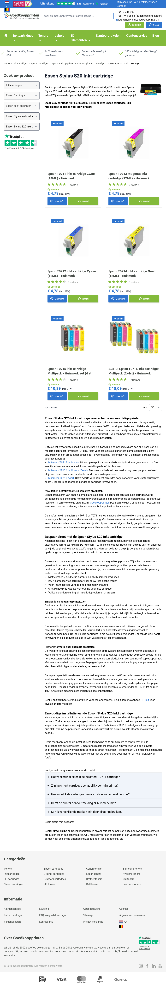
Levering (44, 908)
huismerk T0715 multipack (63, 462)
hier (47, 106)
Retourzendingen (13, 915)
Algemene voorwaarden (132, 915)
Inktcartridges (20, 63)
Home (7, 63)
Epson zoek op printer (63, 63)
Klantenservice (12, 908)
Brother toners (94, 879)
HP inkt (145, 700)
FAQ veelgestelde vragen (53, 915)
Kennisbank (46, 921)
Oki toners (128, 879)
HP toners (49, 884)
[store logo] (22, 15)
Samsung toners (132, 868)
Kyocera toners (131, 873)
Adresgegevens (91, 908)
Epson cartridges (53, 868)
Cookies (123, 908)
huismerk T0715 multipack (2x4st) (68, 470)
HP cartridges (11, 879)
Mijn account (124, 2)
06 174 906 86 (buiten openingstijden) (140, 15)
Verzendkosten (12, 921)
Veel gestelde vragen (145, 2)
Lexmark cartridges (55, 879)
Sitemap (88, 915)
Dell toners (92, 884)
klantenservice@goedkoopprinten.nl (138, 19)
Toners (8, 868)
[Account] (135, 25)
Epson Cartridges (39, 63)
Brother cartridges (54, 873)
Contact (121, 5)
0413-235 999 (126, 11)
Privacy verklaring (93, 921)
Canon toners (93, 868)
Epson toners (93, 873)
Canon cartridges (13, 884)
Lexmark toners (132, 884)
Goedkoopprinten (100, 502)
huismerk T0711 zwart (61, 478)
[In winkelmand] (83, 201)
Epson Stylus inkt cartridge (90, 63)
